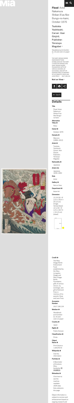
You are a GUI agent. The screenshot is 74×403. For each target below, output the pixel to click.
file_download (54, 86)
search (70, 3)
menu (66, 3)
